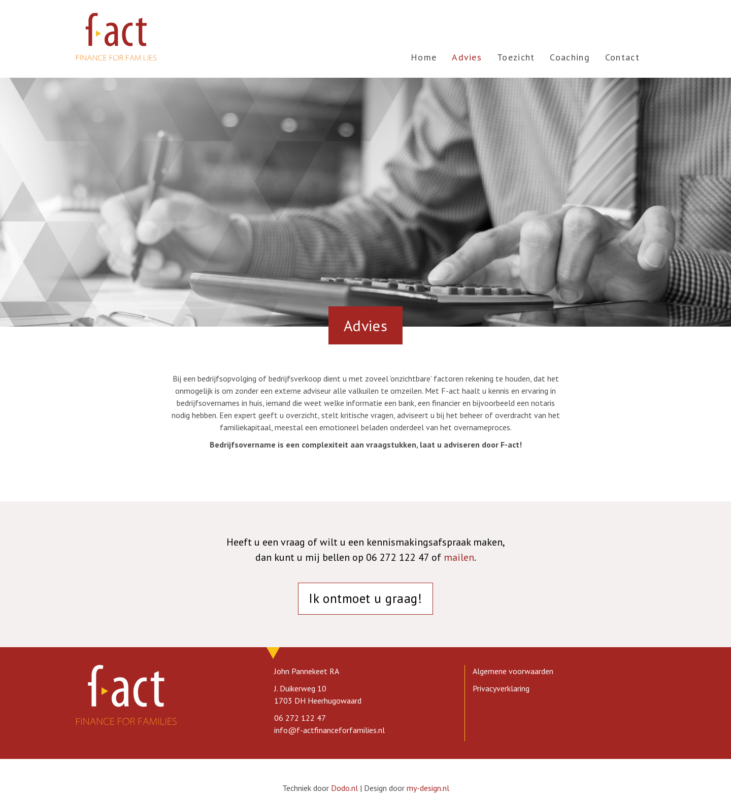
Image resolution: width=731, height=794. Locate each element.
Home (424, 57)
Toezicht (516, 57)
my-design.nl (428, 788)
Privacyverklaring (501, 688)
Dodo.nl (344, 788)
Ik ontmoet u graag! (365, 598)
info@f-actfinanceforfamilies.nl (329, 730)
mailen (459, 557)
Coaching (569, 57)
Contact (622, 57)
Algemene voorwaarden (513, 671)
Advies (467, 57)
